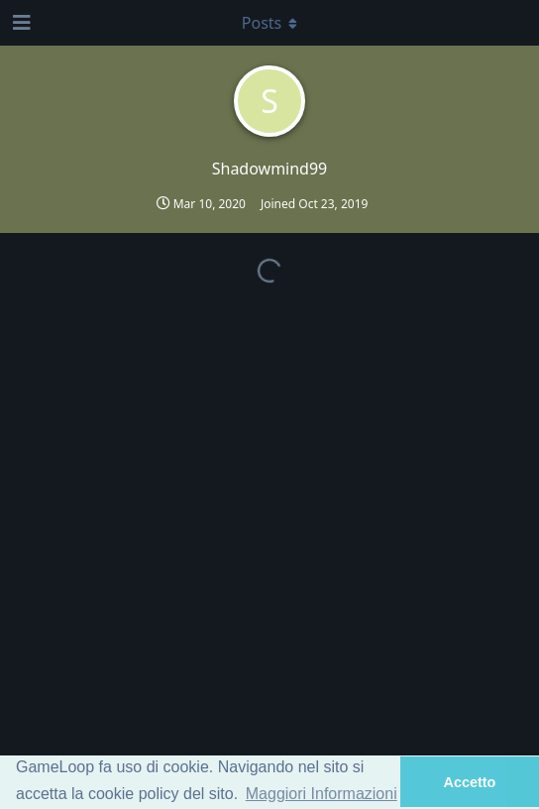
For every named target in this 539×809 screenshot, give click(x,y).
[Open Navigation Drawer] (20, 23)
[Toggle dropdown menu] (269, 23)
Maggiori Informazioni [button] (321, 793)
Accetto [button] (470, 782)
